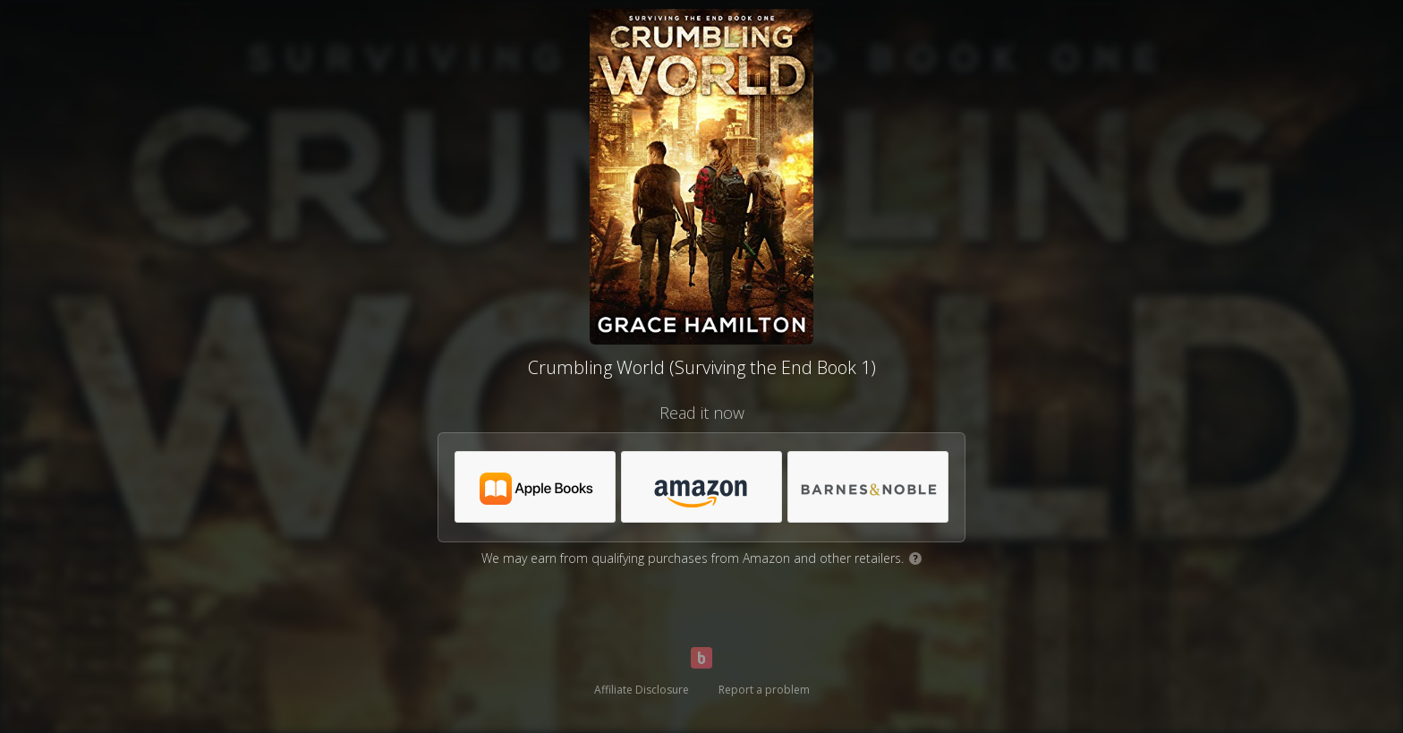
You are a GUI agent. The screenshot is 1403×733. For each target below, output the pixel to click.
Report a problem (764, 689)
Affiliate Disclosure (641, 689)
